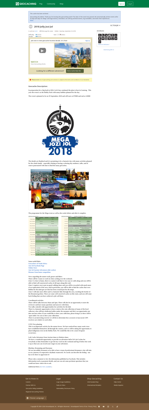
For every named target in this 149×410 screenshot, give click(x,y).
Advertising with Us (108, 50)
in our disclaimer (84, 80)
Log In (130, 4)
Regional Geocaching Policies (35, 392)
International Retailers (94, 385)
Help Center (117, 382)
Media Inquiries (118, 385)
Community (51, 4)
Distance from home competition (39, 272)
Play (40, 4)
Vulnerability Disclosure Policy (65, 388)
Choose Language (36, 398)
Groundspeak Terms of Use (79, 406)
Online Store (32, 268)
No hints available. (46, 367)
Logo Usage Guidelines (63, 382)
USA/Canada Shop (92, 382)
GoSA (36, 31)
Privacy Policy (92, 406)
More (31, 20)
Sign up (121, 4)
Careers (28, 382)
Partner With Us (31, 385)
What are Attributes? (103, 44)
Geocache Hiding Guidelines (34, 388)
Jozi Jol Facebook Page (36, 266)
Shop (61, 4)
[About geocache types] (30, 26)
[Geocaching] (26, 4)
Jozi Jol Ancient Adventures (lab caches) (42, 270)
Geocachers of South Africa (37, 263)
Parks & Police (60, 385)
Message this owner (47, 31)
